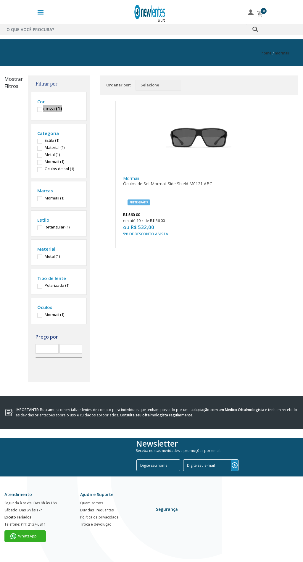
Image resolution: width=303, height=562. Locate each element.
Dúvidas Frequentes (97, 510)
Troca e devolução (96, 524)
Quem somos (91, 502)
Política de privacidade (99, 517)
